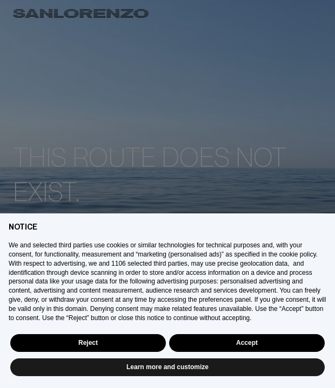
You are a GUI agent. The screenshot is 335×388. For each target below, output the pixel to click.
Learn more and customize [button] (167, 367)
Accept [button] (247, 343)
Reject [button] (88, 343)
